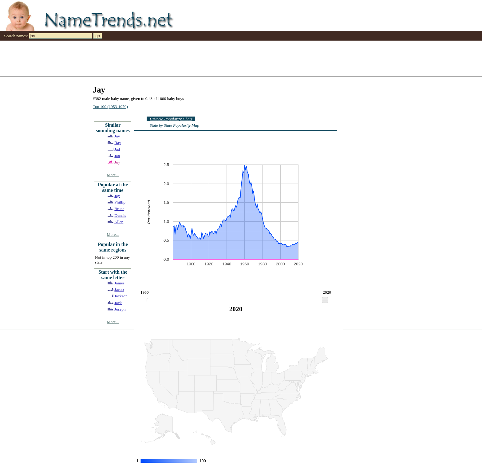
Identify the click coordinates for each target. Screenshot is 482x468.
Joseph (119, 309)
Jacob (119, 289)
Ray (117, 142)
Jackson (120, 296)
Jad (117, 149)
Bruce (119, 208)
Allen (119, 222)
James (119, 283)
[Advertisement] (184, 59)
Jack (118, 302)
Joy (117, 162)
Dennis (120, 215)
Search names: (16, 36)
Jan (117, 155)
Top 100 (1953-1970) (110, 106)
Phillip (119, 202)
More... (113, 175)
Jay (117, 136)
